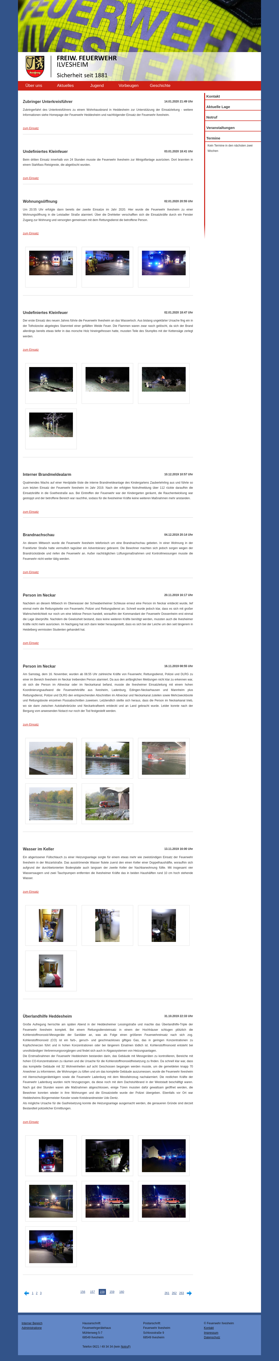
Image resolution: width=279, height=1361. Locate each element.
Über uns (34, 85)
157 (92, 1292)
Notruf (211, 117)
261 (167, 1293)
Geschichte (160, 85)
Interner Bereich (32, 1323)
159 (112, 1292)
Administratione (32, 1328)
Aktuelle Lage (218, 107)
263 (181, 1293)
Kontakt (213, 96)
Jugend (97, 85)
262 (174, 1293)
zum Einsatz (31, 128)
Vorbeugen (129, 85)
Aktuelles (65, 85)
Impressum (211, 1332)
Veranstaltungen (220, 128)
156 (82, 1292)
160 (121, 1292)
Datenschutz (212, 1337)
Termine (213, 138)
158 (102, 1292)
